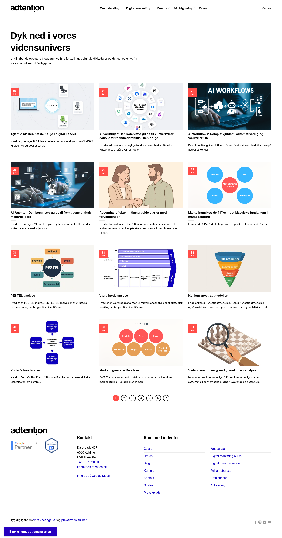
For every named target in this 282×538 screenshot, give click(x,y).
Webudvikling (111, 8)
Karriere (149, 470)
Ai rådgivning (184, 8)
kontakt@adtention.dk (92, 467)
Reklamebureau (220, 470)
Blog (147, 463)
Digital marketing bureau (226, 456)
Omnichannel (219, 478)
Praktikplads (152, 492)
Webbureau (218, 448)
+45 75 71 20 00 (88, 462)
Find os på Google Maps (93, 476)
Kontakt (149, 478)
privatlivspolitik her (74, 520)
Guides (148, 485)
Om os (264, 8)
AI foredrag (217, 485)
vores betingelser (45, 520)
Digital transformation (225, 463)
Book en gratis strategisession (30, 531)
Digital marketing (139, 8)
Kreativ (163, 8)
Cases (203, 8)
